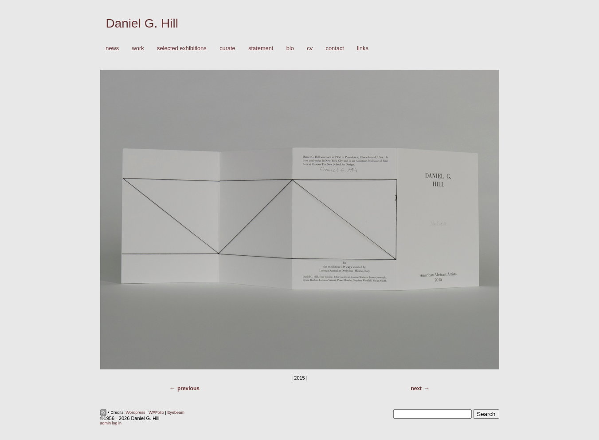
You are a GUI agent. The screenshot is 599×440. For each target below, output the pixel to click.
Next (416, 388)
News (112, 48)
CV (310, 48)
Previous (188, 388)
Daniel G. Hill (142, 23)
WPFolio (156, 412)
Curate (227, 48)
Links (362, 48)
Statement (260, 48)
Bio (290, 48)
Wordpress (135, 412)
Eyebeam (175, 412)
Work (135, 48)
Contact (335, 48)
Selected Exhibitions (182, 48)
